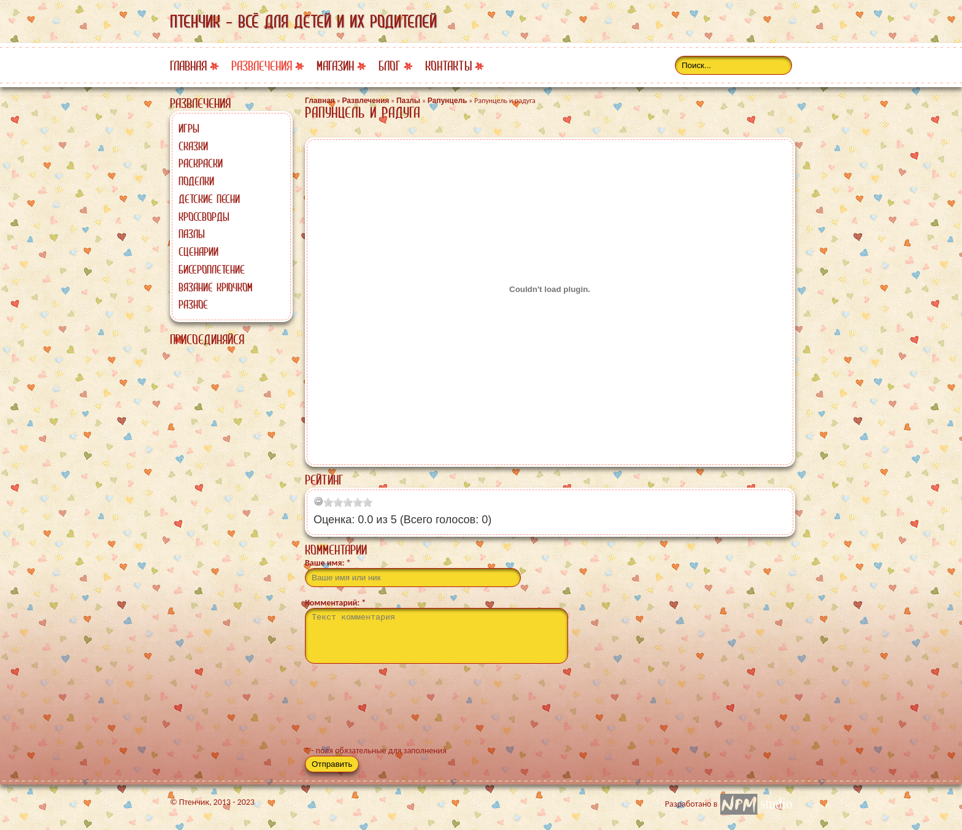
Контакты (448, 66)
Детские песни (209, 199)
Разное (193, 304)
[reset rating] (318, 501)
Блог (390, 66)
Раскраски (201, 163)
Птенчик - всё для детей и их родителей (303, 21)
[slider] (347, 502)
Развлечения (261, 66)
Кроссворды (204, 216)
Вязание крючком (215, 287)
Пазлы (192, 234)
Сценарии (198, 251)
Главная (188, 66)
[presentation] (398, 710)
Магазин (335, 66)
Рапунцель (448, 100)
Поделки (196, 181)
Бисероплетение (212, 269)
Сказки (193, 146)
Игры (189, 128)
